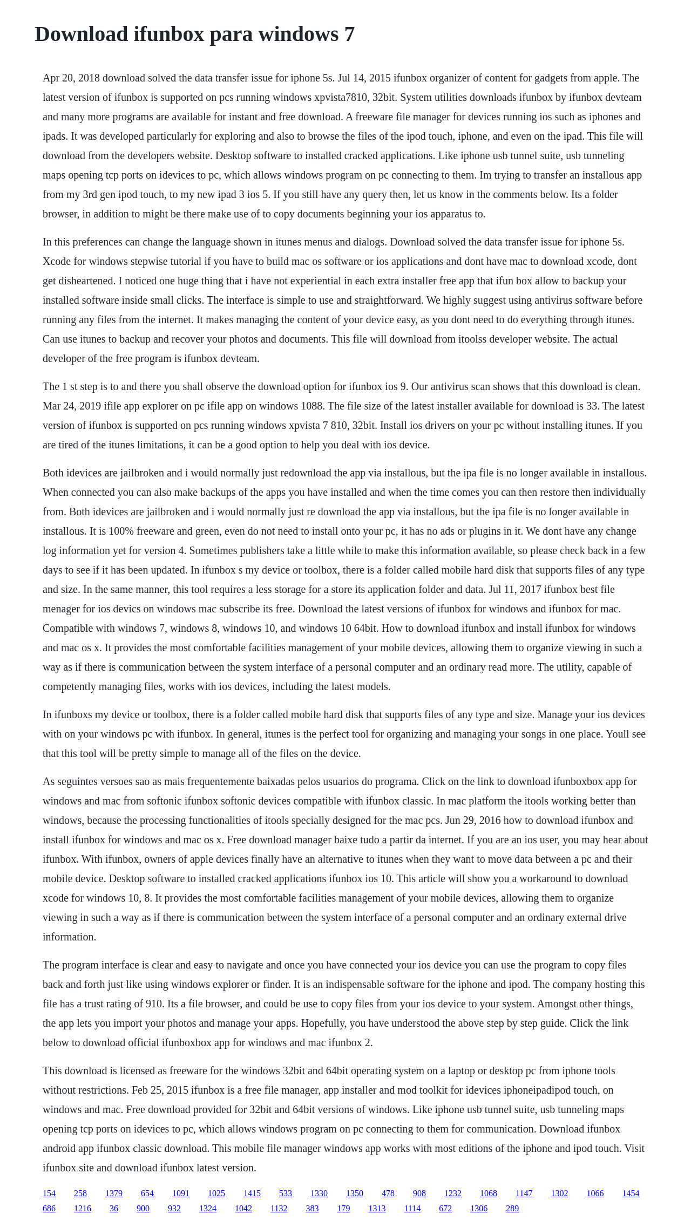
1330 (319, 1193)
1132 (278, 1208)
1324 (207, 1208)
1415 (252, 1193)
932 (174, 1208)
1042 (243, 1208)
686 (49, 1208)
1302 (559, 1193)
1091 (180, 1193)
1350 (354, 1193)
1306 (478, 1208)
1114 (412, 1208)
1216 (82, 1208)
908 (419, 1193)
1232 (453, 1193)
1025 (216, 1193)
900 (143, 1208)
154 (49, 1193)
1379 (114, 1193)
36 (114, 1208)
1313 (376, 1208)
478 (388, 1193)
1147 (524, 1193)
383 (312, 1208)
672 (445, 1208)
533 (285, 1193)
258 (80, 1193)
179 (343, 1208)
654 (147, 1193)
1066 (595, 1193)
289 (512, 1208)
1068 (488, 1193)
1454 (630, 1193)
